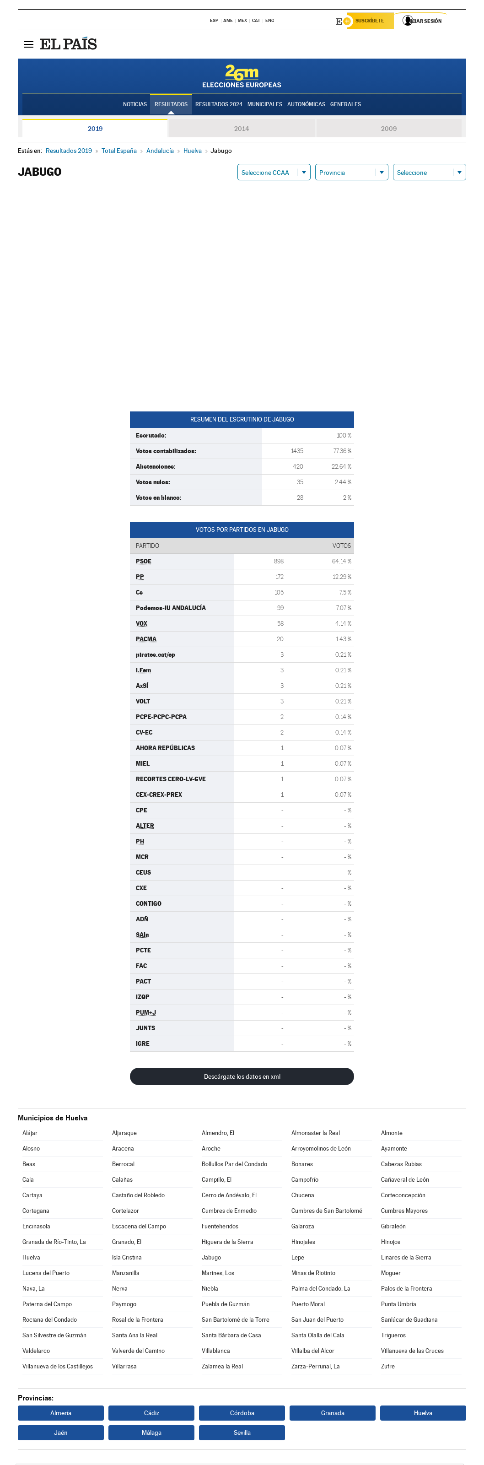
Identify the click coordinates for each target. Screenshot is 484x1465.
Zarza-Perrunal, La (315, 1367)
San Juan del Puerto (317, 1321)
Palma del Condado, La (320, 1290)
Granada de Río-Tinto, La (54, 1243)
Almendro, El (218, 1134)
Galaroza (302, 1227)
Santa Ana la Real (134, 1336)
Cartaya (32, 1196)
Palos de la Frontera (406, 1290)
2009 (389, 130)
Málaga (151, 1434)
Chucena (302, 1196)
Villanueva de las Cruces (412, 1352)
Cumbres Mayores (404, 1212)
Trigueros (393, 1336)
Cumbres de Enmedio (229, 1212)
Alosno (31, 1149)
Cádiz (151, 1414)
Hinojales (303, 1243)
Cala (28, 1181)
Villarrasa (124, 1367)
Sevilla (242, 1434)
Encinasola (36, 1227)
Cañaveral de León (405, 1181)
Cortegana (35, 1212)
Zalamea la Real (222, 1367)
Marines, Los (218, 1274)
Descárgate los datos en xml (242, 1077)
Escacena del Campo (139, 1227)
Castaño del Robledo (138, 1196)
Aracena (123, 1149)
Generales (345, 106)
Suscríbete (373, 21)
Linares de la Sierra (406, 1258)
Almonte (392, 1134)
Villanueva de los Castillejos (57, 1367)
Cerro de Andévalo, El (229, 1196)
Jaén (61, 1434)
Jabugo (211, 1258)
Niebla (210, 1290)
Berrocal (123, 1165)
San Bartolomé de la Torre (235, 1321)
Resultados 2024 (218, 106)
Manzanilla (126, 1274)
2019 (95, 130)
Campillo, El (216, 1181)
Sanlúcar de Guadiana (409, 1321)
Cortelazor (125, 1212)
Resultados (171, 106)
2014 (241, 130)
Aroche (211, 1149)
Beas (28, 1165)
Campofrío (304, 1181)
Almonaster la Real (315, 1134)
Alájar (30, 1134)
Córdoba (242, 1414)
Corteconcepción (403, 1196)
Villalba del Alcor (312, 1352)
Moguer (391, 1274)
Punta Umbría (398, 1305)
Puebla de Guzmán (226, 1305)
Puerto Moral (308, 1305)
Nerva (120, 1290)
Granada (332, 1414)
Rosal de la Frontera (137, 1321)
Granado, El (126, 1243)
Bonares (302, 1165)
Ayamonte (394, 1149)
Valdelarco (36, 1352)
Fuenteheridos (220, 1227)
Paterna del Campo (47, 1305)
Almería (60, 1414)
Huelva (31, 1258)
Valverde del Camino (138, 1352)
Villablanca (216, 1352)
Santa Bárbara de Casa (231, 1336)
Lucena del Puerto (46, 1274)
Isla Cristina (127, 1258)
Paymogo (124, 1305)
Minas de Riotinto (313, 1274)
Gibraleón (393, 1227)
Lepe (297, 1258)
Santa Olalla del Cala (317, 1336)
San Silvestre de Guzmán (54, 1336)
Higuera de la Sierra (227, 1243)
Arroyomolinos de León (321, 1149)
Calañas (122, 1181)
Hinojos (390, 1243)
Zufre (388, 1367)
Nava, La (33, 1290)
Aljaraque (124, 1134)
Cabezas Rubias (401, 1165)
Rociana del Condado (49, 1321)
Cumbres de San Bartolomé (326, 1212)
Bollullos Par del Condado (234, 1165)
